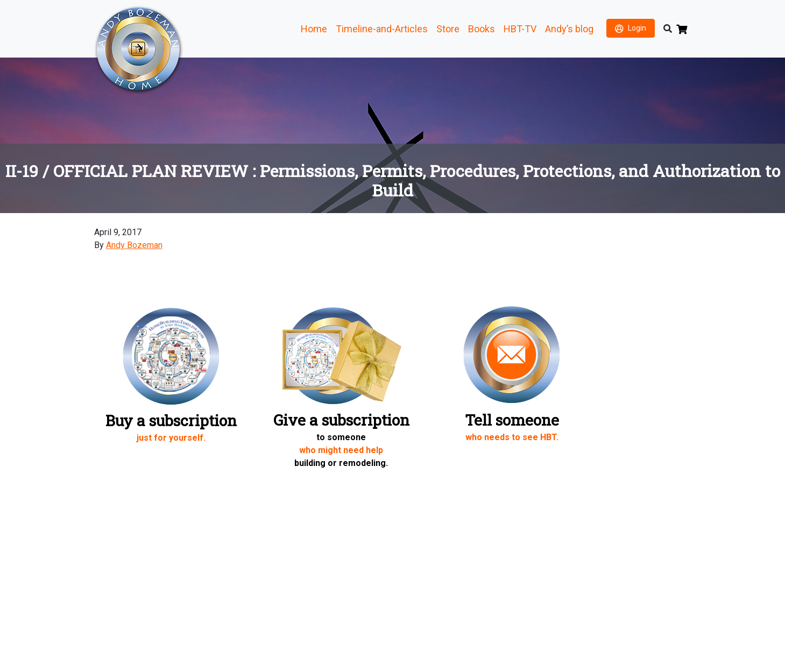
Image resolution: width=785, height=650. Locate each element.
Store (447, 28)
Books (481, 28)
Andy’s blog (569, 28)
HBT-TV (520, 28)
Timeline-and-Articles (382, 28)
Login (637, 28)
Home (314, 28)
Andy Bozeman (134, 245)
